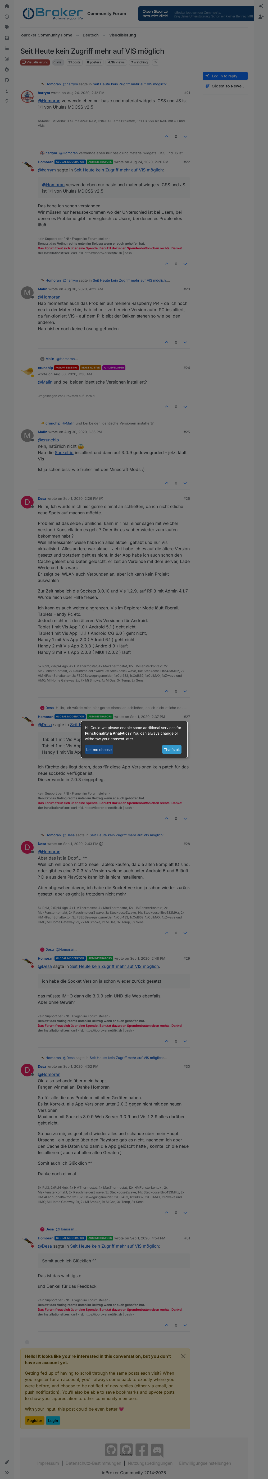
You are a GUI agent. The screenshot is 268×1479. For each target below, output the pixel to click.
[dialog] (134, 740)
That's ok (172, 749)
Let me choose (99, 749)
